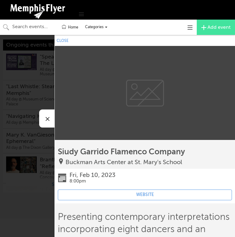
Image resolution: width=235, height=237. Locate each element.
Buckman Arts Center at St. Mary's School (123, 162)
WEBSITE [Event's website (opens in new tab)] (145, 194)
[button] (81, 14)
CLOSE (63, 41)
